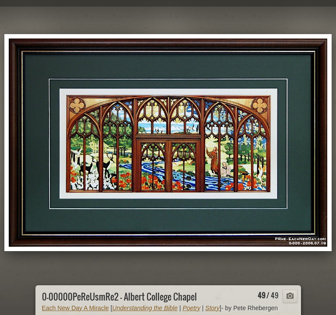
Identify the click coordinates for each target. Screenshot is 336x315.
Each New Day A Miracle (75, 308)
